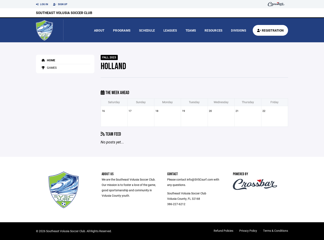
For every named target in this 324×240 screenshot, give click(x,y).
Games (48, 68)
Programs (121, 30)
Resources (213, 30)
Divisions (238, 30)
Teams (191, 30)
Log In (42, 4)
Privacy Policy (248, 231)
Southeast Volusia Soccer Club (64, 13)
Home (47, 60)
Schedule (147, 30)
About (99, 30)
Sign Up (60, 4)
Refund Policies (223, 231)
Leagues (170, 30)
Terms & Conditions (275, 231)
